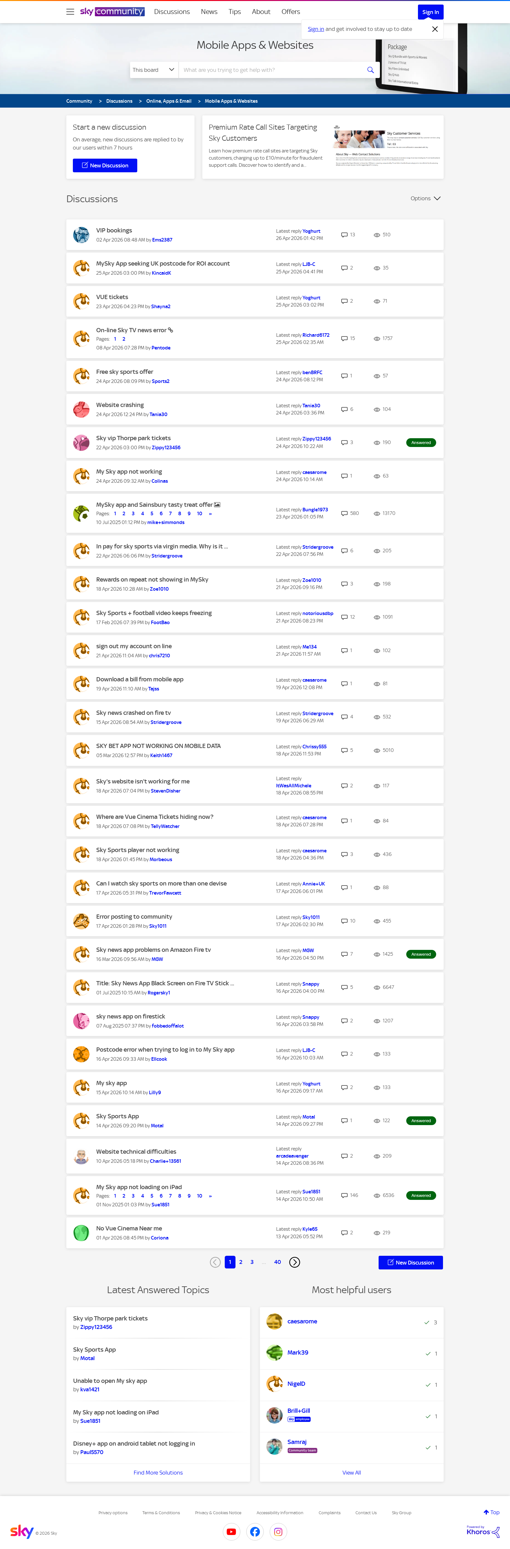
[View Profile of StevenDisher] (166, 791)
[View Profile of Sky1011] (158, 926)
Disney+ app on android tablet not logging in (134, 1443)
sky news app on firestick (130, 1016)
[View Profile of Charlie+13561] (165, 1161)
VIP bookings (114, 230)
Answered (421, 442)
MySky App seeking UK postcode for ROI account (163, 263)
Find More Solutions (158, 1472)
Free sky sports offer (124, 371)
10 (199, 514)
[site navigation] (70, 11)
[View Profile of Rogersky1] (159, 993)
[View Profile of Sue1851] (160, 1205)
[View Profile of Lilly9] (155, 1093)
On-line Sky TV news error (132, 330)
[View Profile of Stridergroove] (167, 556)
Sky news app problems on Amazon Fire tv (153, 949)
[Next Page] (294, 1262)
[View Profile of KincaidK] (161, 273)
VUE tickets (112, 297)
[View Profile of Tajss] (153, 689)
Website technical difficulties (136, 1151)
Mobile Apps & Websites (255, 44)
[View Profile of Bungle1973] (315, 510)
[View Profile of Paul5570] (91, 1452)
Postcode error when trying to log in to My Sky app (165, 1049)
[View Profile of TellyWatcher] (165, 826)
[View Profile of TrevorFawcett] (165, 893)
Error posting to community (134, 916)
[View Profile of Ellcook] (159, 1059)
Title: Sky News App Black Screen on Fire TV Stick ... (165, 983)
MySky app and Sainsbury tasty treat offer (155, 504)
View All (351, 1472)
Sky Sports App (117, 1116)
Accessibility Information (280, 1512)
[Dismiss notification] (435, 29)
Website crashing (120, 405)
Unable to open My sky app (110, 1381)
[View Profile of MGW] (157, 959)
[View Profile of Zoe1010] (159, 589)
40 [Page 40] (277, 1262)
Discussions (172, 12)
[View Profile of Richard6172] (315, 335)
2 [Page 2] (240, 1262)
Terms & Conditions (161, 1512)
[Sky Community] (112, 12)
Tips (235, 12)
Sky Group (401, 1512)
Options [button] (421, 198)
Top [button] (495, 1512)
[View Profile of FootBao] (160, 622)
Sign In (431, 12)
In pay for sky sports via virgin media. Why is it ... (162, 546)
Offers (291, 12)
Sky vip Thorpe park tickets (133, 438)
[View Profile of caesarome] (314, 472)
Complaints (330, 1512)
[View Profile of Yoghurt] (311, 231)
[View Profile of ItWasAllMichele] (293, 786)
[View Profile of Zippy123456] (166, 448)
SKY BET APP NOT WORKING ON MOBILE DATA (158, 746)
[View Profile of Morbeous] (161, 859)
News (209, 12)
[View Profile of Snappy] (310, 984)
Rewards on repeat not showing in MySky (152, 579)
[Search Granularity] (154, 70)
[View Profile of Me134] (309, 647)
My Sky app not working (129, 471)
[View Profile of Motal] (157, 1126)
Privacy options (113, 1512)
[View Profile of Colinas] (160, 481)
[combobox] (269, 70)
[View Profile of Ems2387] (162, 240)
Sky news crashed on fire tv (133, 712)
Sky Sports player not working (137, 850)
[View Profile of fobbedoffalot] (168, 1026)
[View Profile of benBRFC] (312, 372)
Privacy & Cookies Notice (218, 1512)
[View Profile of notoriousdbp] (317, 613)
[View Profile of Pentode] (161, 348)
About (261, 12)
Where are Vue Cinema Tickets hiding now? (154, 816)
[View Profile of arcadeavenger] (292, 1156)
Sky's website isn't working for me (143, 781)
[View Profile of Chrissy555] (314, 747)
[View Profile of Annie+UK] (313, 884)
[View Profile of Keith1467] (161, 755)
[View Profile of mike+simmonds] (165, 522)
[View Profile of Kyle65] (309, 1229)
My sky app (111, 1083)
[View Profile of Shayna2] (160, 306)
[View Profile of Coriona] (159, 1238)
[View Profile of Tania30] (159, 414)
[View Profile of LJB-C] (308, 264)
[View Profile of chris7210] (159, 656)
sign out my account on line (134, 646)
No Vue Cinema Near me (129, 1228)
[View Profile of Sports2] (160, 381)
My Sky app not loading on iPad (139, 1187)
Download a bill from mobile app (139, 679)
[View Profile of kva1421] (90, 1389)
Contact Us (366, 1512)
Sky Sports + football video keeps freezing (154, 613)
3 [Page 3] (252, 1262)
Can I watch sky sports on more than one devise (161, 883)
